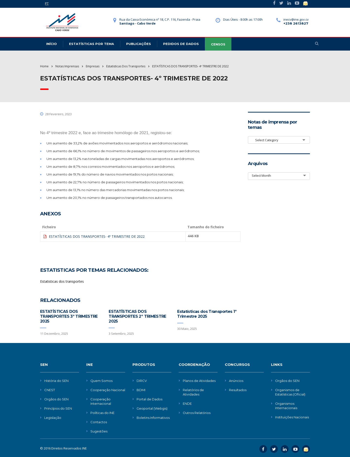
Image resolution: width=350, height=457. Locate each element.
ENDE (187, 403)
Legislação (52, 418)
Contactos (98, 422)
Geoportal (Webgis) (152, 408)
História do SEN (56, 381)
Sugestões (98, 431)
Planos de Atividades (199, 381)
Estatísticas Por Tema (91, 44)
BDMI (141, 390)
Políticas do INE (102, 413)
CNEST (49, 390)
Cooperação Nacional (107, 390)
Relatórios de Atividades (193, 392)
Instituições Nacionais (292, 417)
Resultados (237, 390)
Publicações (138, 44)
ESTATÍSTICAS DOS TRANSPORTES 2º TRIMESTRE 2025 (137, 316)
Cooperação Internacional (100, 401)
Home (44, 66)
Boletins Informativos (153, 418)
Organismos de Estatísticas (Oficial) (290, 392)
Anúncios (236, 381)
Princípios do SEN (58, 408)
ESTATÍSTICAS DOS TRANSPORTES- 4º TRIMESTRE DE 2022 (97, 236)
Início (51, 44)
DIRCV (142, 381)
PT (47, 3)
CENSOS (218, 44)
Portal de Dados (149, 399)
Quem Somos (101, 381)
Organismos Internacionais (286, 406)
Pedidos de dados (181, 44)
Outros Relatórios (196, 413)
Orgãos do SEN (56, 399)
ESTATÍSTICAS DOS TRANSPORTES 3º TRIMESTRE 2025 (69, 316)
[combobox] (279, 140)
